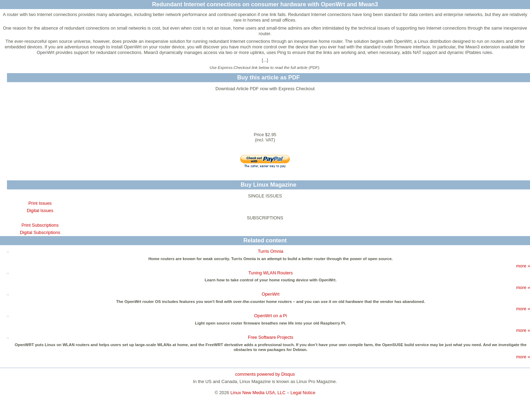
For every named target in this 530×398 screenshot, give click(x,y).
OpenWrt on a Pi (270, 315)
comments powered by (265, 374)
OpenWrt (270, 294)
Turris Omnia (270, 251)
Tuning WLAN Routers (270, 272)
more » (523, 265)
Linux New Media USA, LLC (258, 392)
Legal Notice (303, 392)
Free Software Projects (270, 337)
